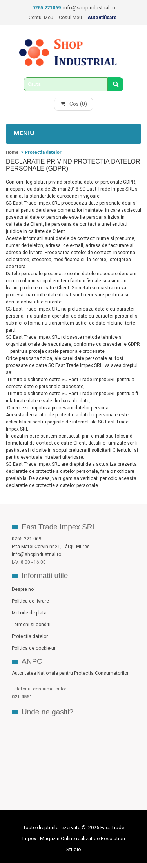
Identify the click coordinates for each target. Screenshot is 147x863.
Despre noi (23, 589)
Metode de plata (29, 613)
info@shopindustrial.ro (89, 8)
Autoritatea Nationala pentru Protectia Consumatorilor (70, 673)
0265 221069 (46, 8)
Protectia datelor (30, 636)
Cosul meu (70, 17)
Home (12, 152)
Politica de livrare (30, 601)
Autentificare (102, 17)
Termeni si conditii (32, 624)
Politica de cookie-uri (34, 648)
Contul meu (41, 17)
